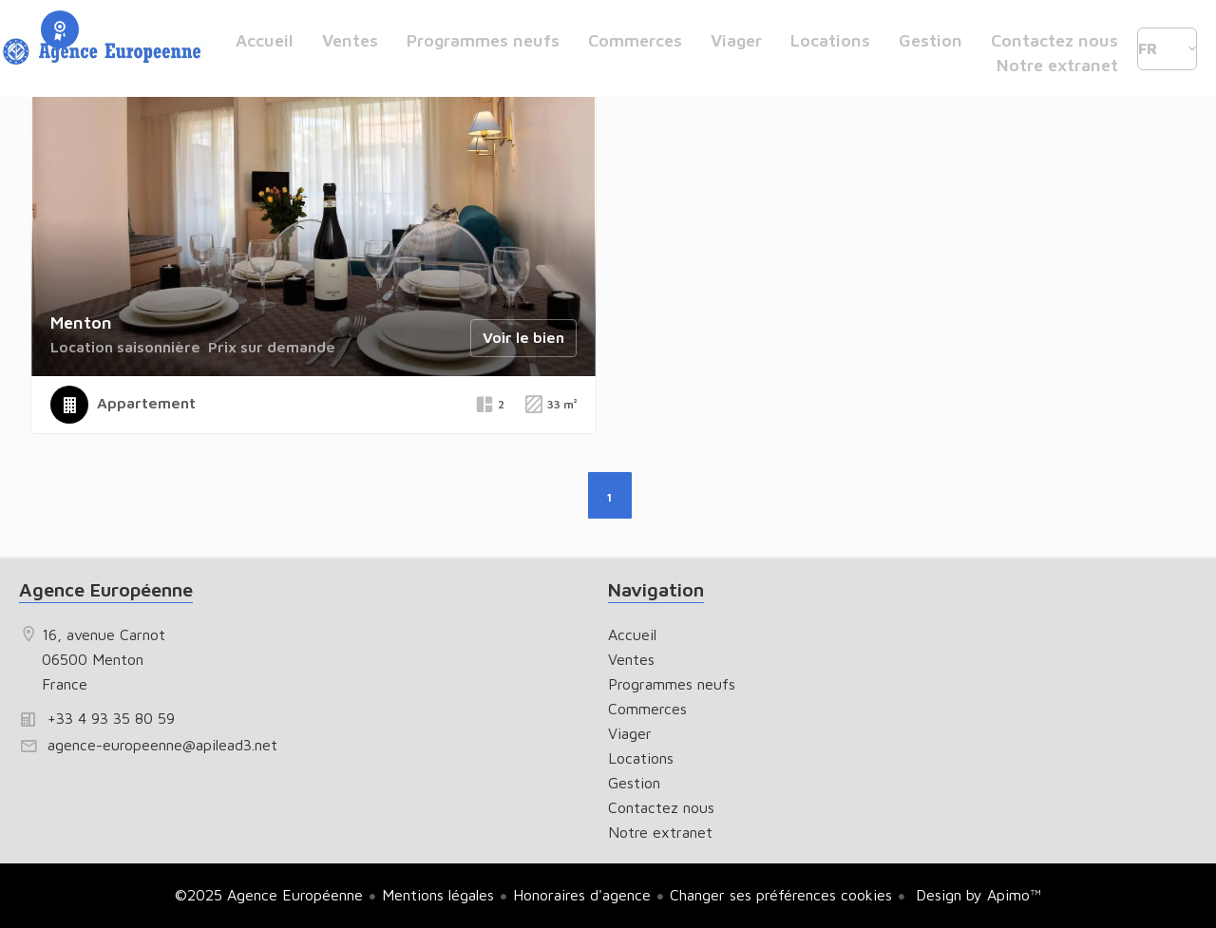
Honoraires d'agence (582, 894)
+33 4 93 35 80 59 (111, 718)
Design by (976, 894)
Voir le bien (523, 337)
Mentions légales (438, 894)
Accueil (104, 52)
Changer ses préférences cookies (781, 894)
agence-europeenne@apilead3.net (162, 744)
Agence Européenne (106, 589)
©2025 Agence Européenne (269, 894)
